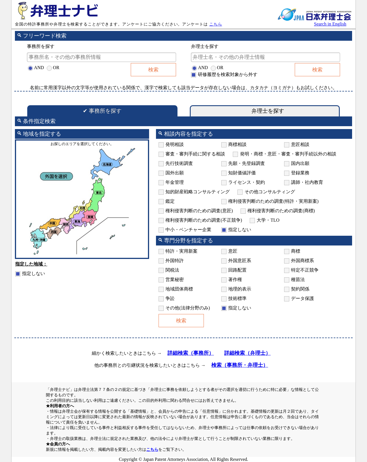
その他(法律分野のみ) (187, 307)
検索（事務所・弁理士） (239, 365)
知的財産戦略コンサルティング (197, 191)
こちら (215, 24)
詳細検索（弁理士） (247, 353)
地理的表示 (239, 288)
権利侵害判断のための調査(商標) (281, 210)
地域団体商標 (179, 288)
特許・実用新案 (181, 251)
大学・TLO (268, 220)
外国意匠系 (239, 260)
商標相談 (237, 144)
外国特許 (174, 260)
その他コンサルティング (270, 191)
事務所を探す (102, 111)
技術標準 (237, 298)
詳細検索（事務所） (190, 353)
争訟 (170, 298)
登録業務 (300, 172)
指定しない (33, 273)
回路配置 (237, 270)
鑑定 (170, 201)
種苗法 (298, 279)
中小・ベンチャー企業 (188, 229)
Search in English (330, 24)
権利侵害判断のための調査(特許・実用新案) (273, 201)
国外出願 (174, 172)
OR (56, 67)
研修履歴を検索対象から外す (227, 74)
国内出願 (300, 163)
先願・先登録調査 (246, 163)
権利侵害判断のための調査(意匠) (199, 210)
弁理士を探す (264, 111)
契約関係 (300, 288)
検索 (153, 70)
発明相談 (174, 144)
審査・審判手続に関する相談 (195, 153)
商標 (295, 251)
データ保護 (302, 298)
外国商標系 (302, 260)
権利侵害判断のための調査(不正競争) (203, 220)
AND (39, 67)
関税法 (172, 270)
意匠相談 (300, 144)
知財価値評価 (242, 172)
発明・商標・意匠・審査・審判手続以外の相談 (288, 153)
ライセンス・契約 (246, 182)
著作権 (235, 279)
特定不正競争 (305, 270)
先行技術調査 (179, 163)
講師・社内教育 (307, 182)
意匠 (232, 251)
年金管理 (174, 182)
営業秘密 (174, 279)
